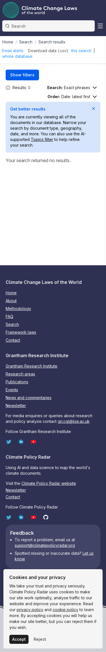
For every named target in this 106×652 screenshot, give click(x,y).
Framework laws (21, 332)
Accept (19, 639)
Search (12, 324)
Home (11, 292)
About (11, 300)
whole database (17, 56)
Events (12, 389)
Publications (17, 381)
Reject (40, 639)
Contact (13, 340)
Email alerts (12, 50)
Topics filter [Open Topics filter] (42, 139)
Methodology (18, 308)
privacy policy (30, 609)
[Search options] (72, 87)
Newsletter (16, 405)
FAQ (9, 316)
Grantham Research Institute (31, 366)
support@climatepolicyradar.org (45, 545)
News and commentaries (28, 397)
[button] (8, 87)
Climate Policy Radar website (48, 483)
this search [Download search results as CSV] (81, 50)
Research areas (20, 374)
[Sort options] (72, 96)
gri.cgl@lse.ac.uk (74, 421)
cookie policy (65, 609)
